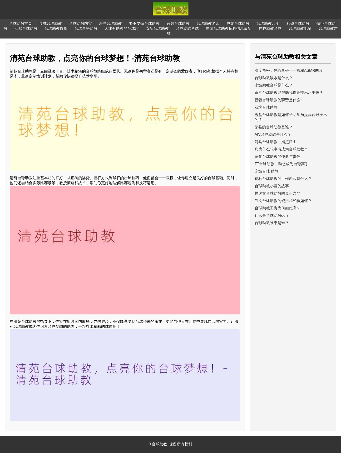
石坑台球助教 (266, 107)
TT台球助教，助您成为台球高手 (282, 164)
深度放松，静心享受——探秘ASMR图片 (289, 70)
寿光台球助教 (110, 23)
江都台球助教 (26, 28)
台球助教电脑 (300, 28)
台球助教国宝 (80, 23)
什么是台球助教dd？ (272, 215)
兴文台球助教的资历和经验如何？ (283, 201)
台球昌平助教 (85, 28)
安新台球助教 (157, 28)
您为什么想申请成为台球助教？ (281, 149)
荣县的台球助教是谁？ (274, 127)
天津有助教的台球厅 (121, 28)
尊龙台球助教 (238, 23)
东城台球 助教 (266, 171)
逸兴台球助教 (178, 23)
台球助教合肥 (268, 23)
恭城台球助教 (50, 23)
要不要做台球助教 (144, 23)
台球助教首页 (20, 23)
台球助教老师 (208, 23)
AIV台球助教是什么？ (273, 134)
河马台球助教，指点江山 (276, 142)
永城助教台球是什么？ (274, 85)
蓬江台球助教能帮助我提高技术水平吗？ (289, 93)
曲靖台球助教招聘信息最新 (229, 28)
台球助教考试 (187, 28)
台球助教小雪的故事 (272, 186)
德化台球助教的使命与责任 (277, 156)
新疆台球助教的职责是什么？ (279, 100)
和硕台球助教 (298, 23)
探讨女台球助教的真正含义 (277, 193)
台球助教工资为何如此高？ (277, 208)
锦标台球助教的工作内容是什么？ (283, 179)
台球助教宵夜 (55, 28)
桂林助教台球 (270, 28)
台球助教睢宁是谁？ (272, 223)
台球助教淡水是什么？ (274, 78)
